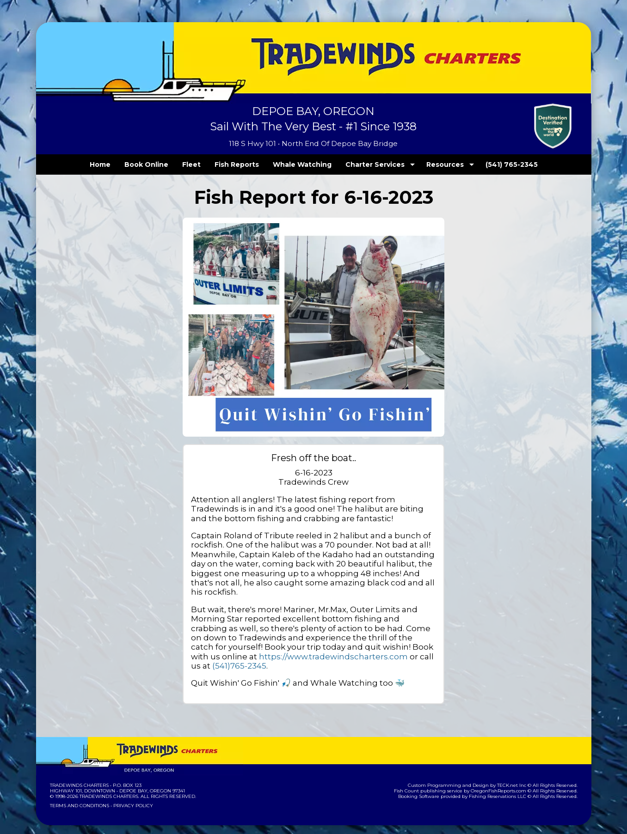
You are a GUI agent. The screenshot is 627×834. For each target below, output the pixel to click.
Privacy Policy (130, 795)
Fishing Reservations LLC (503, 786)
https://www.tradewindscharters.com (286, 646)
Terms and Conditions (78, 795)
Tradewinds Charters (79, 775)
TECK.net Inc (515, 775)
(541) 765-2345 (492, 164)
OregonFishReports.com (504, 781)
